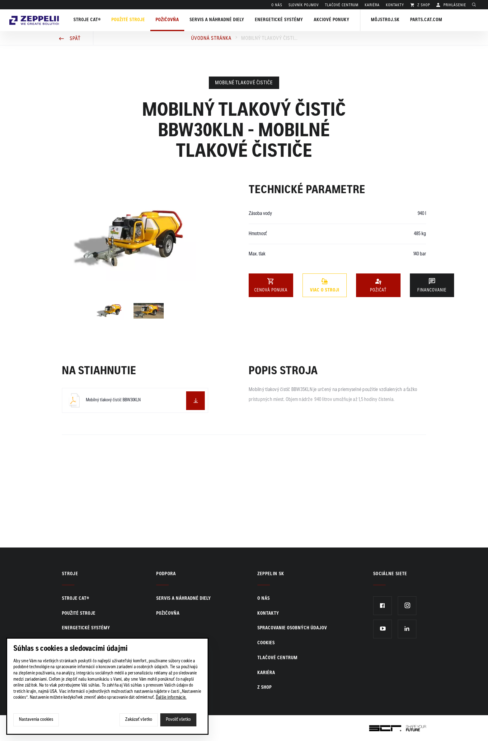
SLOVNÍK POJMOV (304, 5)
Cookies (266, 643)
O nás (276, 5)
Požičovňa (168, 614)
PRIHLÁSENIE (454, 5)
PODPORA (166, 574)
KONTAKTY (395, 5)
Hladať (475, 5)
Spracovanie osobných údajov (292, 628)
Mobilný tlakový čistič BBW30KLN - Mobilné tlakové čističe (269, 38)
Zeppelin (37, 13)
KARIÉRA (372, 5)
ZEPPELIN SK (270, 574)
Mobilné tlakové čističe (244, 83)
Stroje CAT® (75, 599)
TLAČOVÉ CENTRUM (342, 5)
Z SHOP (423, 5)
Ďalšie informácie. (171, 698)
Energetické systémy (285, 20)
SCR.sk (376, 727)
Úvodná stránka (211, 38)
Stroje (70, 574)
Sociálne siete (390, 574)
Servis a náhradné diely (183, 599)
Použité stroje (134, 20)
